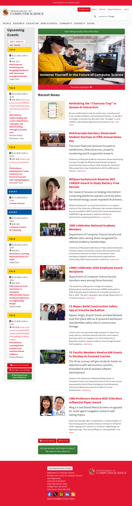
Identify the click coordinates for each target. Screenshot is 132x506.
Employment (84, 9)
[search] (109, 16)
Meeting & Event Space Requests (20, 376)
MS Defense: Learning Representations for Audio (19, 256)
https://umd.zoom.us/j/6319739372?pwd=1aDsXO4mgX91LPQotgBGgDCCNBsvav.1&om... (19, 333)
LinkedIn (67, 494)
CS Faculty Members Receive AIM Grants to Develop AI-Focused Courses (95, 354)
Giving (91, 23)
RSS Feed (63, 441)
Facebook (49, 494)
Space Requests (114, 9)
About (94, 9)
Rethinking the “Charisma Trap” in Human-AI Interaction (92, 105)
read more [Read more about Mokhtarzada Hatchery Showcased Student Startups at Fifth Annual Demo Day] (81, 171)
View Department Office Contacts (60, 468)
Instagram (61, 494)
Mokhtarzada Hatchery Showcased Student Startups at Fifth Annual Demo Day (95, 137)
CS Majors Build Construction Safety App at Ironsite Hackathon (93, 308)
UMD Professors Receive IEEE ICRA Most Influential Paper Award (95, 400)
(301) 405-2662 (64, 489)
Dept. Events (18, 41)
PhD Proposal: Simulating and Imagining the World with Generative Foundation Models (18, 70)
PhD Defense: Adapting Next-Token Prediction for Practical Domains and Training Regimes (19, 174)
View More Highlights (81, 87)
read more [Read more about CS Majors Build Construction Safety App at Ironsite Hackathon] (87, 344)
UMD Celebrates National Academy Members (92, 227)
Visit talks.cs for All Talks (19, 370)
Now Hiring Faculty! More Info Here (81, 31)
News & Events (49, 23)
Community (65, 23)
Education (32, 23)
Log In (126, 9)
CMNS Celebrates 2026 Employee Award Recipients (95, 269)
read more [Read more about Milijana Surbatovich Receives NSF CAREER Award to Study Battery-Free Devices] (106, 217)
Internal (102, 9)
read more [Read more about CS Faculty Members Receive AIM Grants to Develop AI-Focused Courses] (86, 390)
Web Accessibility (54, 499)
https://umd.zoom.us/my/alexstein (19, 162)
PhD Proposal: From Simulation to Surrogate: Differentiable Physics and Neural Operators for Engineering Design (19, 295)
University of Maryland (66, 3)
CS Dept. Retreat (17, 203)
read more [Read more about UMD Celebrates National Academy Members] (114, 259)
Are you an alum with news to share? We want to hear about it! (57, 450)
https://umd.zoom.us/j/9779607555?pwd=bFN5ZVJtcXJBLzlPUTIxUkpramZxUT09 (19, 105)
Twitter (55, 494)
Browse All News (47, 441)
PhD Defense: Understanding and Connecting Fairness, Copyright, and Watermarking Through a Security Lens (19, 124)
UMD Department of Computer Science (23, 12)
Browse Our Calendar (19, 365)
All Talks (15, 45)
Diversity (79, 23)
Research (18, 23)
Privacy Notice (68, 499)
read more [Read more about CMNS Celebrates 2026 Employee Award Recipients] (90, 298)
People (7, 23)
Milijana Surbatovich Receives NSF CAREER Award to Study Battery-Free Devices (94, 183)
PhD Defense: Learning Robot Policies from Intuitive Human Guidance (16, 348)
